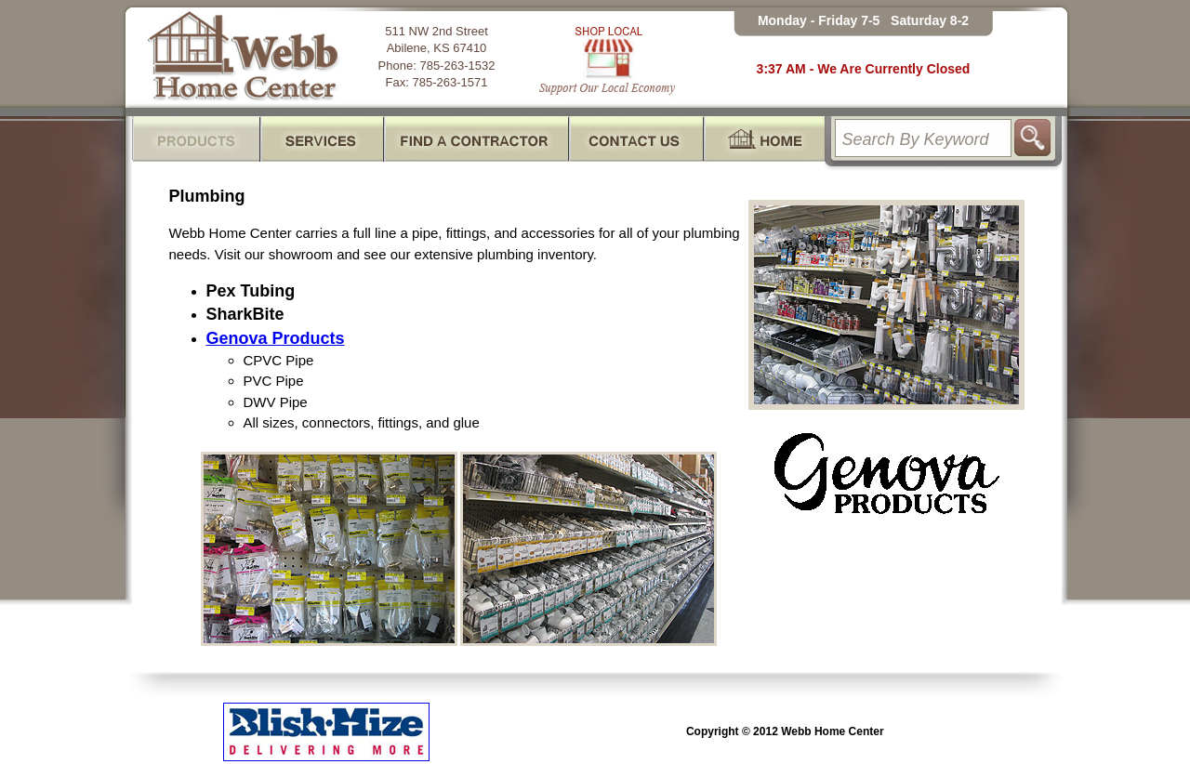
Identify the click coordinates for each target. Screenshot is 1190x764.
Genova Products (275, 338)
